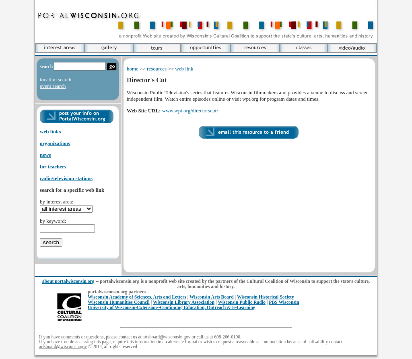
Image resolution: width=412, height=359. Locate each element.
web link (184, 69)
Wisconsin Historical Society (265, 297)
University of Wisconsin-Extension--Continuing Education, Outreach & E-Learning (171, 307)
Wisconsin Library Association (183, 302)
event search (53, 86)
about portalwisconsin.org (68, 281)
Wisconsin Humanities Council (119, 302)
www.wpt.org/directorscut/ (190, 111)
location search (55, 80)
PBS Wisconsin (284, 302)
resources (157, 69)
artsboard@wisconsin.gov (167, 336)
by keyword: (53, 221)
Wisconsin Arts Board (212, 297)
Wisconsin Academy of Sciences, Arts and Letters (137, 297)
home (132, 69)
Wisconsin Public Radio (242, 302)
